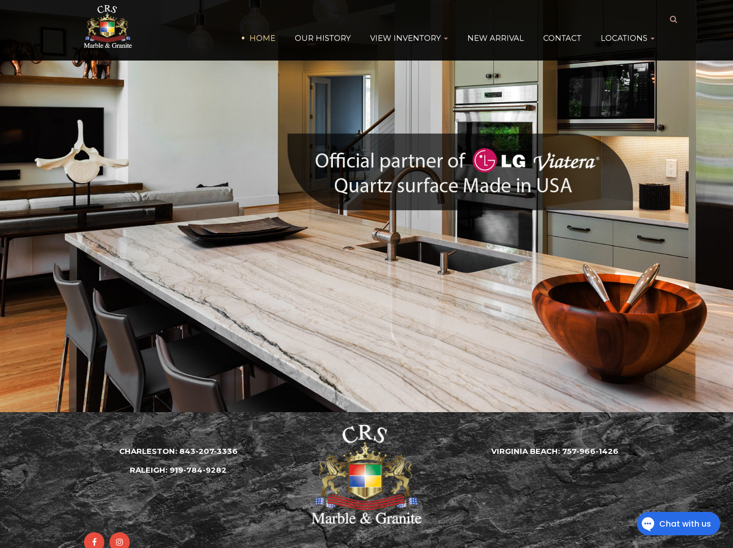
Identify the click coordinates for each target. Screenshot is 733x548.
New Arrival (495, 20)
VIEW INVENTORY (409, 20)
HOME (262, 20)
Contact (562, 20)
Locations (628, 20)
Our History (323, 20)
